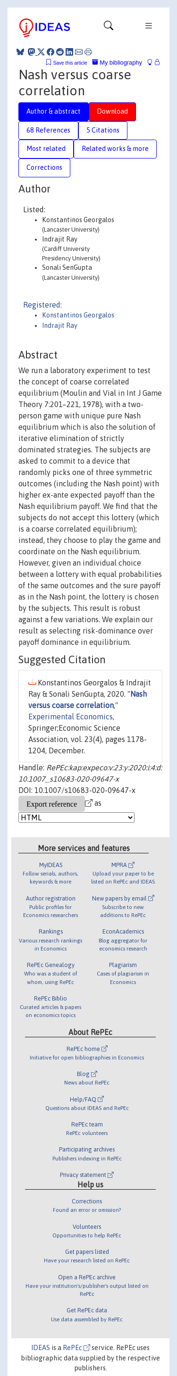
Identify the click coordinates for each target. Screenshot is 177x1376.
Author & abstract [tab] (53, 111)
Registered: (42, 304)
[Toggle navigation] (108, 27)
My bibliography (117, 62)
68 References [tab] (48, 130)
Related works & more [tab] (115, 148)
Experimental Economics (70, 716)
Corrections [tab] (44, 167)
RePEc (76, 1347)
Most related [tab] (46, 148)
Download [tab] (112, 111)
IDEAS (40, 1347)
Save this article (70, 63)
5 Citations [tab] (102, 130)
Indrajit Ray (59, 325)
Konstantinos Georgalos (78, 315)
